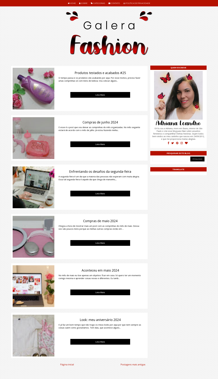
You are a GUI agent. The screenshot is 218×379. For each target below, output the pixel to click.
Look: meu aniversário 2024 (100, 319)
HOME (72, 3)
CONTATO (114, 3)
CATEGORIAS (98, 3)
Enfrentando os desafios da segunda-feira (100, 171)
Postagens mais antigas (133, 364)
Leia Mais (100, 94)
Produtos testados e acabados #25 (100, 73)
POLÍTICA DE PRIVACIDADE (136, 3)
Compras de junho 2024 (100, 122)
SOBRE (83, 3)
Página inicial (67, 364)
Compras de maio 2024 (100, 221)
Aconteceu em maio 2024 (100, 270)
